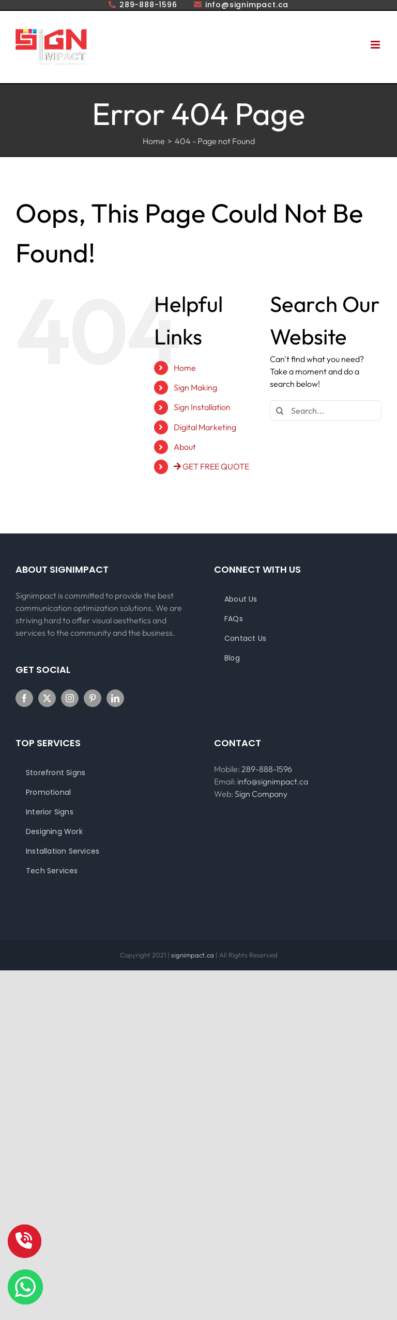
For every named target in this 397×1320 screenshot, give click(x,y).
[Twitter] (47, 698)
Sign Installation (202, 407)
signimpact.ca (193, 955)
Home (185, 368)
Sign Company (261, 794)
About (185, 447)
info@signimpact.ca (272, 781)
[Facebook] (24, 698)
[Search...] (325, 410)
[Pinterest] (92, 698)
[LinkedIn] (115, 698)
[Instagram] (70, 698)
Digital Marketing (205, 427)
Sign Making (195, 387)
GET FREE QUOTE (211, 466)
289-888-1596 (266, 769)
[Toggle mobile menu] (376, 44)
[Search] (280, 410)
